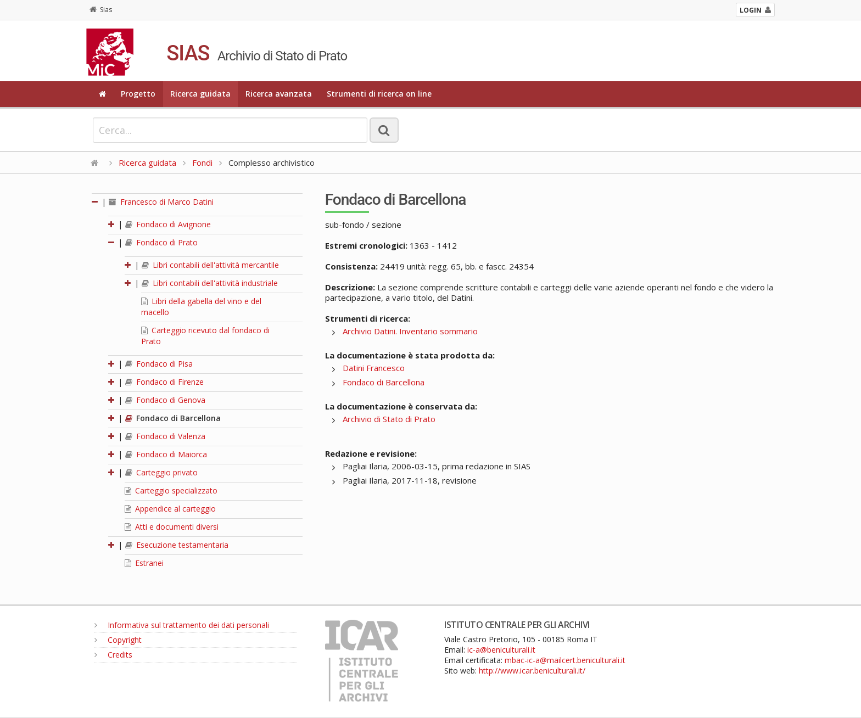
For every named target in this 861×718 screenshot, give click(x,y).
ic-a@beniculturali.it (501, 649)
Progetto (138, 93)
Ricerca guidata (200, 93)
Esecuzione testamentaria (176, 545)
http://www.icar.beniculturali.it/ (532, 670)
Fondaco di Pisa (159, 363)
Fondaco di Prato (161, 242)
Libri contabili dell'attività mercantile (210, 265)
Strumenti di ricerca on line (379, 93)
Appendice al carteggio (170, 508)
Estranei (144, 563)
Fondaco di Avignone (168, 224)
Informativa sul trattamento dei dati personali (181, 625)
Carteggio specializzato (171, 490)
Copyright (118, 640)
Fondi (202, 162)
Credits (113, 654)
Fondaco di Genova (165, 400)
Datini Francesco (374, 367)
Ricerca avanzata (278, 93)
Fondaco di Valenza (165, 436)
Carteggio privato (161, 472)
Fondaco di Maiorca (166, 454)
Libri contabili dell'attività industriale (210, 283)
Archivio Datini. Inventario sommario (410, 331)
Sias (101, 9)
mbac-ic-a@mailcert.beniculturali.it (565, 660)
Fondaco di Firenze (164, 382)
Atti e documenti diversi (172, 526)
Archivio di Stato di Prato (389, 418)
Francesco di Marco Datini (161, 202)
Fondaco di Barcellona (173, 418)
